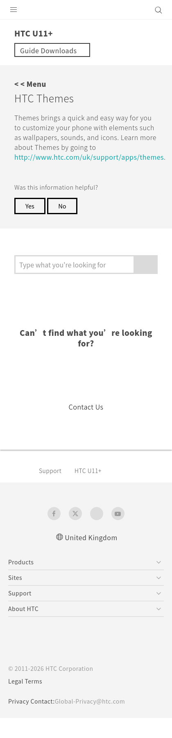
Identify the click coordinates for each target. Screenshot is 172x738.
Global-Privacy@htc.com (95, 700)
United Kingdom (91, 536)
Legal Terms (27, 680)
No (63, 216)
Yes (30, 216)
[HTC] (86, 10)
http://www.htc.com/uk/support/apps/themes (92, 166)
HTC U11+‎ (91, 469)
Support (51, 469)
